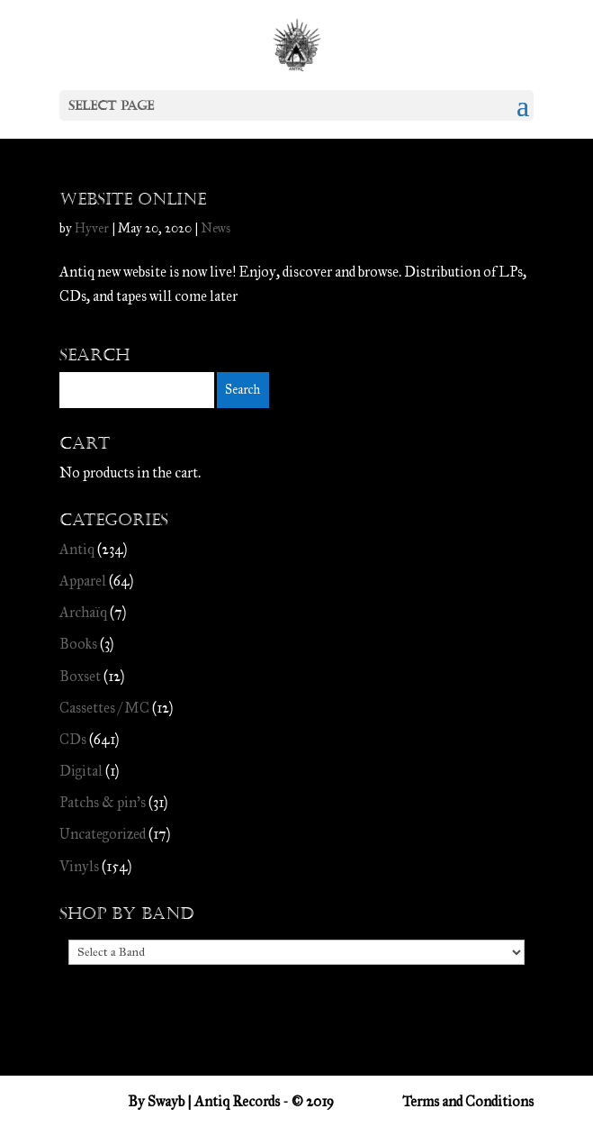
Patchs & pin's (102, 802)
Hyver (92, 228)
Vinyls (79, 866)
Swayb (166, 1101)
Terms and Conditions (468, 1101)
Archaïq (83, 612)
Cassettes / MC (104, 707)
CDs (72, 739)
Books (78, 643)
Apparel (82, 580)
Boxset (80, 676)
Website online (132, 199)
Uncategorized (102, 833)
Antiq (76, 549)
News (215, 228)
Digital (81, 770)
